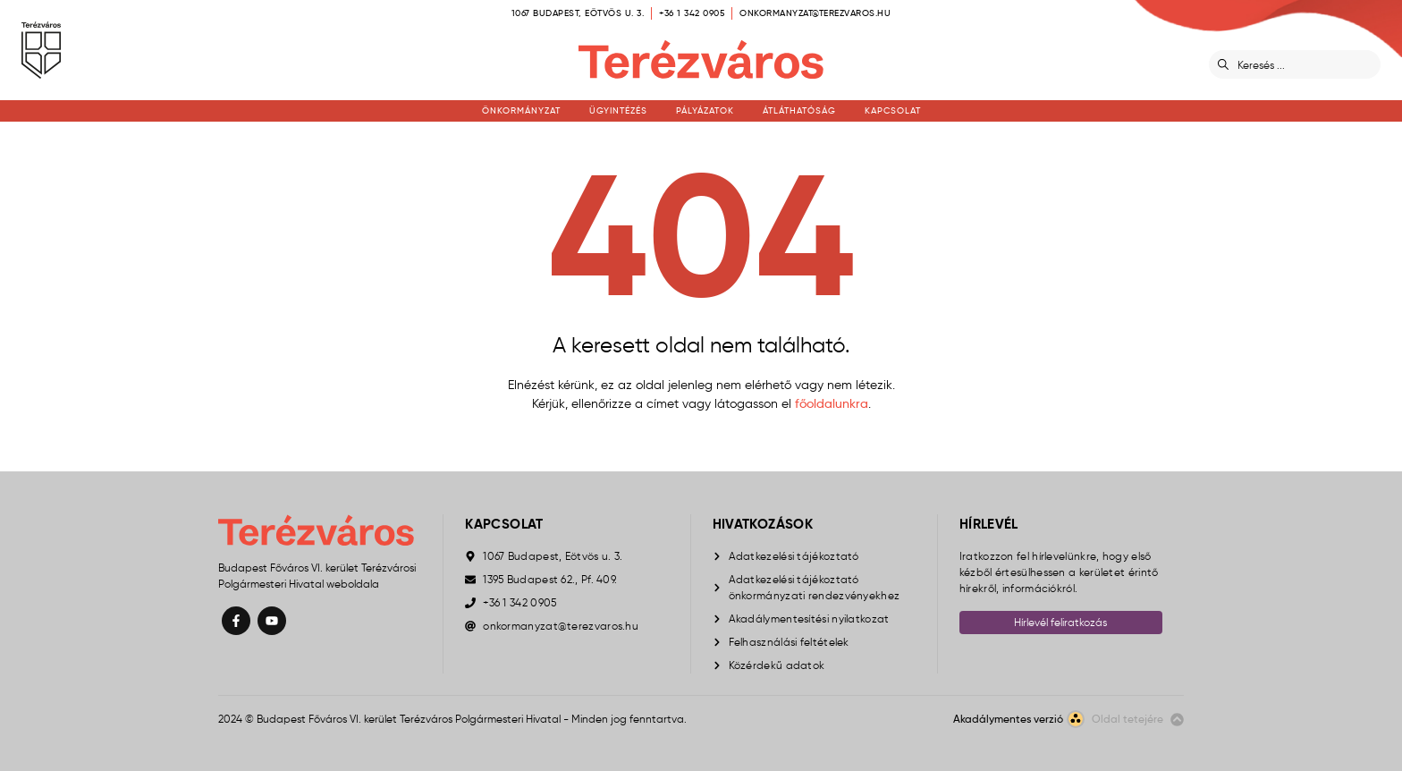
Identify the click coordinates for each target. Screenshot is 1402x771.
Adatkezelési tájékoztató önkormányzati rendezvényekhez (814, 587)
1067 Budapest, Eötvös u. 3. (578, 13)
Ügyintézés (618, 110)
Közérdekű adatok (777, 665)
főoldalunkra (831, 403)
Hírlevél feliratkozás (1060, 622)
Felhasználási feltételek (789, 641)
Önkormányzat (521, 110)
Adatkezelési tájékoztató (794, 556)
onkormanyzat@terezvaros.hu (815, 13)
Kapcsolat (893, 110)
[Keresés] (1305, 64)
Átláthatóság (799, 110)
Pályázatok (705, 110)
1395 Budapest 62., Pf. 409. (550, 579)
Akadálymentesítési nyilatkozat (809, 618)
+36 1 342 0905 (691, 13)
